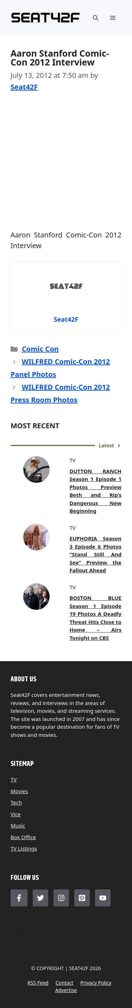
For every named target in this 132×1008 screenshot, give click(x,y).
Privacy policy (95, 982)
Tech (16, 802)
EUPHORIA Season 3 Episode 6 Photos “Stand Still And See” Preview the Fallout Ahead (96, 554)
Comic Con (40, 349)
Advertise (66, 990)
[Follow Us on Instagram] (61, 897)
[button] (95, 17)
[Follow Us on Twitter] (40, 897)
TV (14, 779)
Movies (19, 791)
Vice (16, 814)
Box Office (23, 837)
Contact (65, 982)
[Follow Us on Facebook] (19, 897)
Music (18, 825)
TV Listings (24, 848)
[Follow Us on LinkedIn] (82, 897)
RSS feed (37, 982)
